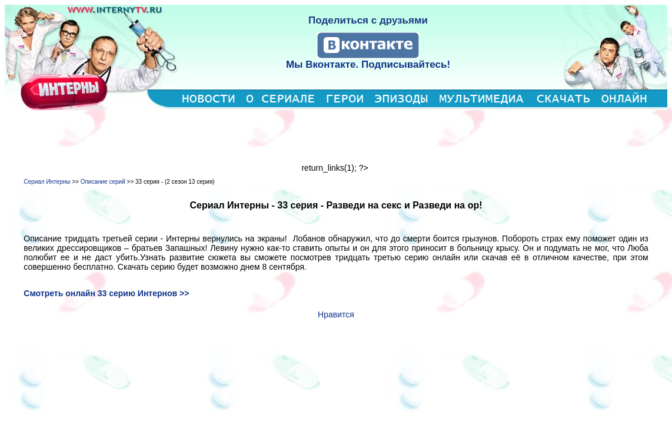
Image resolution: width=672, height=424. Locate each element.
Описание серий (103, 181)
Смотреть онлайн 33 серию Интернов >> (106, 293)
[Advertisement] (336, 136)
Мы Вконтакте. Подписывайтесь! (368, 64)
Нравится (336, 314)
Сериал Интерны (47, 181)
